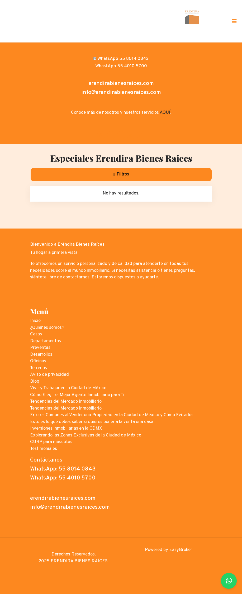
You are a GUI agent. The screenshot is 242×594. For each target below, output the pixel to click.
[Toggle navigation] (234, 21)
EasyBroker (180, 550)
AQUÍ (165, 113)
